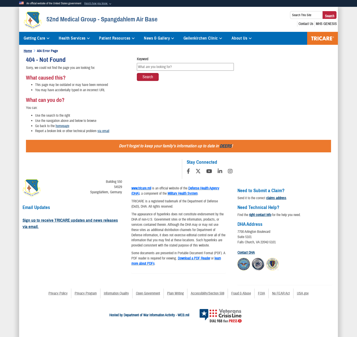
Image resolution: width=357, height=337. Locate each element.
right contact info (260, 215)
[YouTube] (209, 172)
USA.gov (303, 293)
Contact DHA (246, 252)
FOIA (261, 293)
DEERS (226, 145)
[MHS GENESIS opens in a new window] (326, 24)
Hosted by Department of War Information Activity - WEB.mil (149, 315)
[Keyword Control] (185, 67)
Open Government (148, 293)
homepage (62, 126)
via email (103, 131)
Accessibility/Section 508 (207, 293)
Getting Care (37, 38)
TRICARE (322, 38)
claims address (276, 198)
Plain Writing (175, 293)
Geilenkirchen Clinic (203, 38)
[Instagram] (230, 172)
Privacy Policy (58, 293)
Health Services (74, 38)
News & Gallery (159, 38)
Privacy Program (86, 293)
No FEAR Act (281, 293)
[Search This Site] (306, 15)
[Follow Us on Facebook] (188, 172)
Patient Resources (117, 38)
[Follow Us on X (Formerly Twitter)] (198, 172)
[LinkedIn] (220, 172)
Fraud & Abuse (241, 293)
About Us (242, 38)
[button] (98, 3)
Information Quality (116, 293)
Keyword (142, 59)
